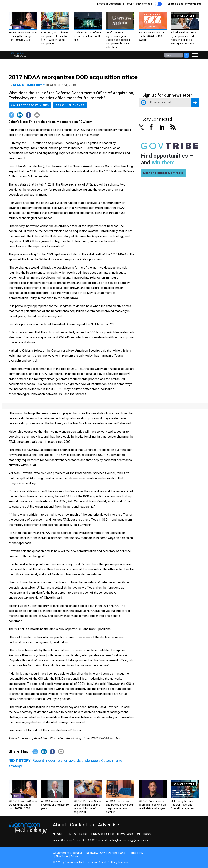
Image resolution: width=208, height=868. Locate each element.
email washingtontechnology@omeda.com (125, 840)
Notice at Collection (109, 3)
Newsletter (62, 834)
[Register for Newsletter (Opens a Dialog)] (195, 102)
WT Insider (81, 834)
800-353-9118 (89, 840)
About (59, 825)
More (74, 856)
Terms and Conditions (134, 834)
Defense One (116, 853)
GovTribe (62, 856)
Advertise (108, 825)
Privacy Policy (103, 834)
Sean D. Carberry (27, 85)
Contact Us (82, 825)
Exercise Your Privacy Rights (185, 3)
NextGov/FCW (95, 853)
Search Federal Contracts (163, 173)
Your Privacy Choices (144, 4)
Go (186, 55)
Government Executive (68, 853)
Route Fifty (136, 853)
